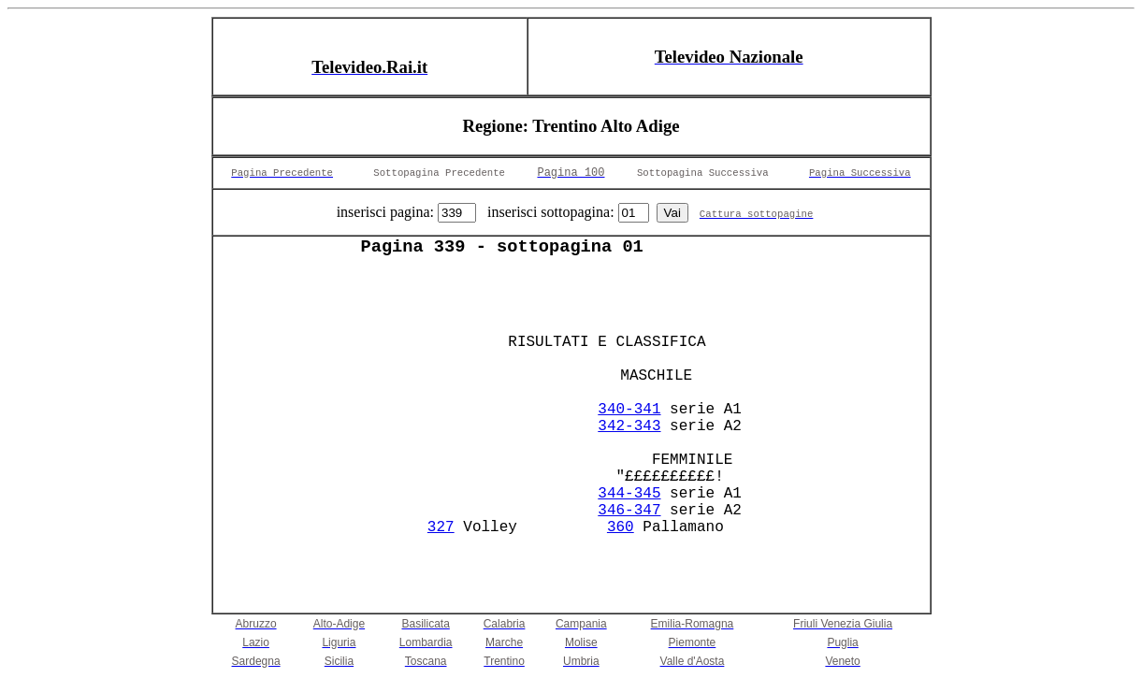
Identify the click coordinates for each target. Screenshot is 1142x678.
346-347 (629, 510)
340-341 (629, 409)
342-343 (629, 426)
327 (441, 527)
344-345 (629, 493)
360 (620, 527)
